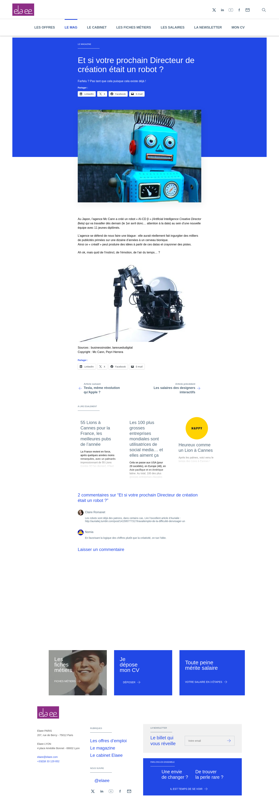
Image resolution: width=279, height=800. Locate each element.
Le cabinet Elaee (106, 755)
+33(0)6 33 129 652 (48, 761)
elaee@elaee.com (47, 756)
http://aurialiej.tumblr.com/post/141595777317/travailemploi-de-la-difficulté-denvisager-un (135, 521)
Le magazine (102, 748)
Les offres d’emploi (108, 740)
